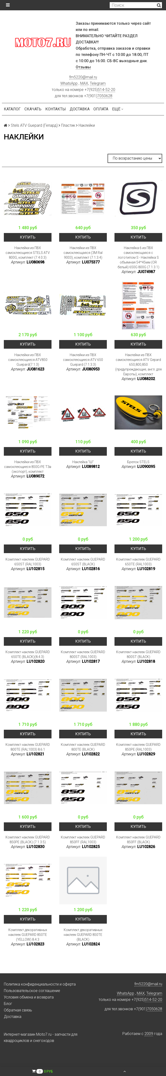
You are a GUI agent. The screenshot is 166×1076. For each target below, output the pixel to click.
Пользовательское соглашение (32, 990)
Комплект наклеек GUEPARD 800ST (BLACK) (138, 654)
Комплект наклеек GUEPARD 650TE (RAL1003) (138, 561)
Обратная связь (18, 1010)
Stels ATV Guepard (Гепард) (34, 125)
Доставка (80, 109)
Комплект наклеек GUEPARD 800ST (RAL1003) (83, 654)
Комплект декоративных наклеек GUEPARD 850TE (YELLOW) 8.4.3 (27, 934)
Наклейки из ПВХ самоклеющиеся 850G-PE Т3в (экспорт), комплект (27, 466)
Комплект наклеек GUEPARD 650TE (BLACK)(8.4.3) (28, 654)
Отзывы (83, 67)
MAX (84, 83)
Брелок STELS (138, 462)
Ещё (117, 109)
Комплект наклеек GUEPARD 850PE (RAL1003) (138, 747)
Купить (27, 237)
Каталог (12, 109)
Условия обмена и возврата (29, 997)
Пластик (68, 125)
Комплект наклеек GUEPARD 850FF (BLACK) (138, 839)
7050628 (104, 96)
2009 (148, 1033)
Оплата (100, 109)
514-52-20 (106, 89)
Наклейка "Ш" (83, 462)
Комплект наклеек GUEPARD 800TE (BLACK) (83, 747)
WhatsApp (69, 83)
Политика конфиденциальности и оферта (40, 984)
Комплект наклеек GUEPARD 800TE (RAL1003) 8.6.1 (28, 747)
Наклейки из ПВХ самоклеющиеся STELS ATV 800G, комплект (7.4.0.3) (28, 252)
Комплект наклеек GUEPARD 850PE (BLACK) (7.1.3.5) (28, 839)
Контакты (55, 109)
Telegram (98, 83)
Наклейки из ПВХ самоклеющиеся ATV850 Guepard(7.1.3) (27, 359)
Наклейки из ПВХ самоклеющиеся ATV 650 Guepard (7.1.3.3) (83, 359)
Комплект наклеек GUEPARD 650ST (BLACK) (83, 561)
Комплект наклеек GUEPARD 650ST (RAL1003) (28, 561)
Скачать (32, 109)
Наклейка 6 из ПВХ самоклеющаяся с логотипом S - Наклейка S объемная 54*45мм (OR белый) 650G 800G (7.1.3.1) (138, 257)
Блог (8, 1003)
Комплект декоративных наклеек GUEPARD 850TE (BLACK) (83, 934)
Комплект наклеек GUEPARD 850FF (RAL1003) (83, 839)
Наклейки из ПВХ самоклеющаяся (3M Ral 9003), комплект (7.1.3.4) (83, 252)
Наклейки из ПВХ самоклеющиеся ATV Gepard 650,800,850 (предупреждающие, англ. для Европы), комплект (138, 364)
